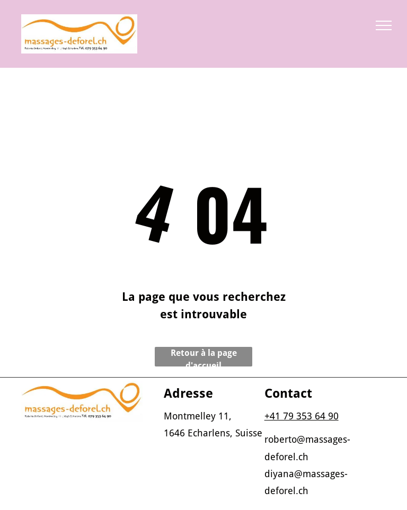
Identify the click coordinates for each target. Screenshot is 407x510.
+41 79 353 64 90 (301, 416)
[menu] (383, 25)
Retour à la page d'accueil (204, 357)
